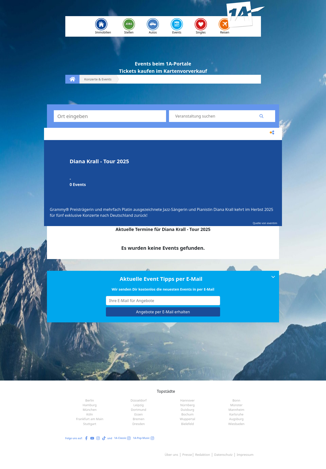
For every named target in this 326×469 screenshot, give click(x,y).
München (90, 409)
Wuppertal (187, 419)
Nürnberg (187, 405)
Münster (236, 405)
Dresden (138, 424)
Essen (138, 414)
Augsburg (236, 419)
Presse (187, 454)
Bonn (236, 400)
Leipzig (138, 405)
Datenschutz (223, 454)
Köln (89, 414)
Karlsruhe (236, 414)
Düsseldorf (138, 400)
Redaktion (202, 454)
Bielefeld (187, 424)
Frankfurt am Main (89, 419)
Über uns (171, 454)
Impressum (245, 454)
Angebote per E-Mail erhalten (163, 312)
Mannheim (236, 409)
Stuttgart (89, 424)
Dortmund (138, 409)
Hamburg (90, 405)
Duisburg (187, 409)
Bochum (187, 414)
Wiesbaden (236, 424)
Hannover (187, 400)
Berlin (89, 400)
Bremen (139, 419)
